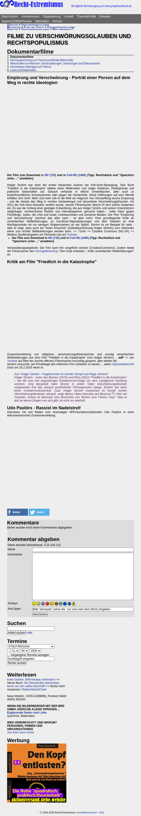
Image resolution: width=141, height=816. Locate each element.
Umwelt (68, 16)
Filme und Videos (34, 27)
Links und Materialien (23, 70)
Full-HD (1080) (76, 175)
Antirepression (30, 16)
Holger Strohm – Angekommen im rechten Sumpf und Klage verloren (64, 374)
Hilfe (29, 632)
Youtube (72, 234)
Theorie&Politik (86, 16)
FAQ (101, 812)
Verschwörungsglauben (35, 24)
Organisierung (51, 16)
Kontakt (81, 812)
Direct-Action (10, 16)
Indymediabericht (122, 364)
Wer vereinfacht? (63, 29)
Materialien (42, 21)
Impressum (91, 812)
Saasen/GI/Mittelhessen (17, 21)
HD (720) (50, 175)
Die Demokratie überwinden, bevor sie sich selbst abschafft (33, 684)
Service (57, 21)
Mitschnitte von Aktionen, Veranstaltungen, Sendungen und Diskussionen (55, 63)
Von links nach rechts (20, 732)
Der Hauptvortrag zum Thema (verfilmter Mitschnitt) (41, 60)
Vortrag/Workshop (46, 251)
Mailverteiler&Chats (34, 689)
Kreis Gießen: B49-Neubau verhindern (31, 679)
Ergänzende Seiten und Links (27, 712)
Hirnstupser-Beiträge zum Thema (30, 66)
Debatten (105, 16)
